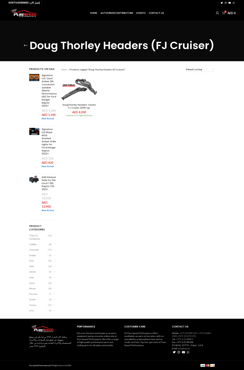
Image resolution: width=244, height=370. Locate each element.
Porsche (33, 294)
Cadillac (33, 244)
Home (64, 69)
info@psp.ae (184, 348)
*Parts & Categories (34, 237)
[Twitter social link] (222, 3)
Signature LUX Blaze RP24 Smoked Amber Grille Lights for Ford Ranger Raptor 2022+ (49, 141)
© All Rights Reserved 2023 (50, 365)
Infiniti (32, 271)
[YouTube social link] (230, 3)
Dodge (32, 255)
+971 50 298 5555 (188, 333)
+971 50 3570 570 (187, 336)
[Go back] (26, 45)
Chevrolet (34, 249)
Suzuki (32, 299)
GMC (31, 266)
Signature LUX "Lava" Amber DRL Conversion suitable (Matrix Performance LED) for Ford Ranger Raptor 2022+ (49, 90)
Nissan (32, 288)
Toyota (32, 305)
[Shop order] (200, 69)
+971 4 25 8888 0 (184, 339)
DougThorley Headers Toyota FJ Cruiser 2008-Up (79, 106)
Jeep (31, 277)
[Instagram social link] (226, 3)
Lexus (32, 283)
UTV (31, 310)
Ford (31, 260)
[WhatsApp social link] (234, 3)
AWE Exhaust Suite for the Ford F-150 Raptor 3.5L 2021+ (49, 183)
